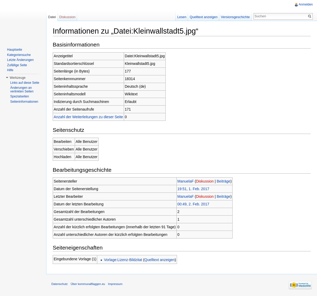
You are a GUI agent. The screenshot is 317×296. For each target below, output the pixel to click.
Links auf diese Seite (24, 83)
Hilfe (10, 70)
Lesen (181, 17)
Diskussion (205, 181)
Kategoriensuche (19, 55)
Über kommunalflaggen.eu (88, 283)
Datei (52, 17)
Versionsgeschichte (235, 17)
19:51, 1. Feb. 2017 (193, 189)
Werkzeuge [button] (17, 78)
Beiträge (223, 181)
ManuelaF (186, 181)
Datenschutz (59, 283)
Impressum (115, 283)
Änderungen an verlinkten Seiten (22, 89)
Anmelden (306, 4)
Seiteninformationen (24, 101)
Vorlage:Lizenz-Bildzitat (123, 260)
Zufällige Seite (17, 65)
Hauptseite (14, 49)
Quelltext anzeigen (159, 260)
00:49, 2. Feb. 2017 (193, 204)
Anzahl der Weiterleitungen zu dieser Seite (88, 117)
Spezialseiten (19, 96)
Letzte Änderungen (20, 60)
